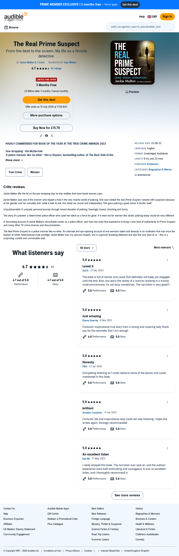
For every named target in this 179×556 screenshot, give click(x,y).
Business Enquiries (13, 518)
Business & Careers (146, 518)
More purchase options (46, 115)
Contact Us (9, 508)
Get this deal (46, 100)
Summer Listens (100, 539)
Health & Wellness (145, 524)
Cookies (88, 550)
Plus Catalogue (55, 524)
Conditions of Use (52, 550)
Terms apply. (79, 4)
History (139, 508)
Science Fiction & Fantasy (105, 529)
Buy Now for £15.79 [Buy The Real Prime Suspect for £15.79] (46, 128)
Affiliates (7, 524)
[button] (41, 135)
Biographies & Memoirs (148, 513)
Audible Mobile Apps (58, 508)
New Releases (99, 513)
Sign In (167, 16)
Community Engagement (16, 534)
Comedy (140, 539)
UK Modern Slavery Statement (19, 529)
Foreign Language (101, 518)
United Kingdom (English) (136, 550)
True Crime (15, 172)
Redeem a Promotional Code (62, 518)
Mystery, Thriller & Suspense (107, 524)
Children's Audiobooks (147, 534)
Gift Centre (53, 513)
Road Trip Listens (100, 534)
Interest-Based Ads (110, 550)
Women (35, 172)
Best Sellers (98, 508)
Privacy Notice (73, 550)
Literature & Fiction (145, 529)
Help (142, 16)
